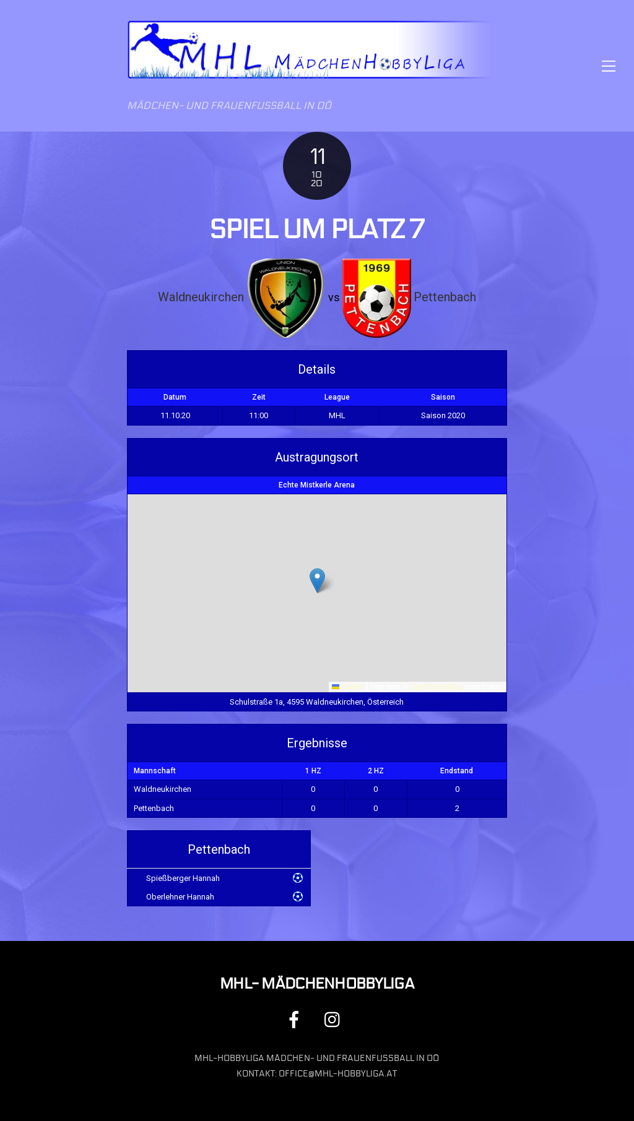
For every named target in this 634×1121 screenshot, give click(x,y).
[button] (317, 580)
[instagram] (335, 1020)
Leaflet (347, 686)
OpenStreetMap (436, 686)
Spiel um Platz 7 (316, 229)
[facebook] (296, 1020)
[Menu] (609, 66)
